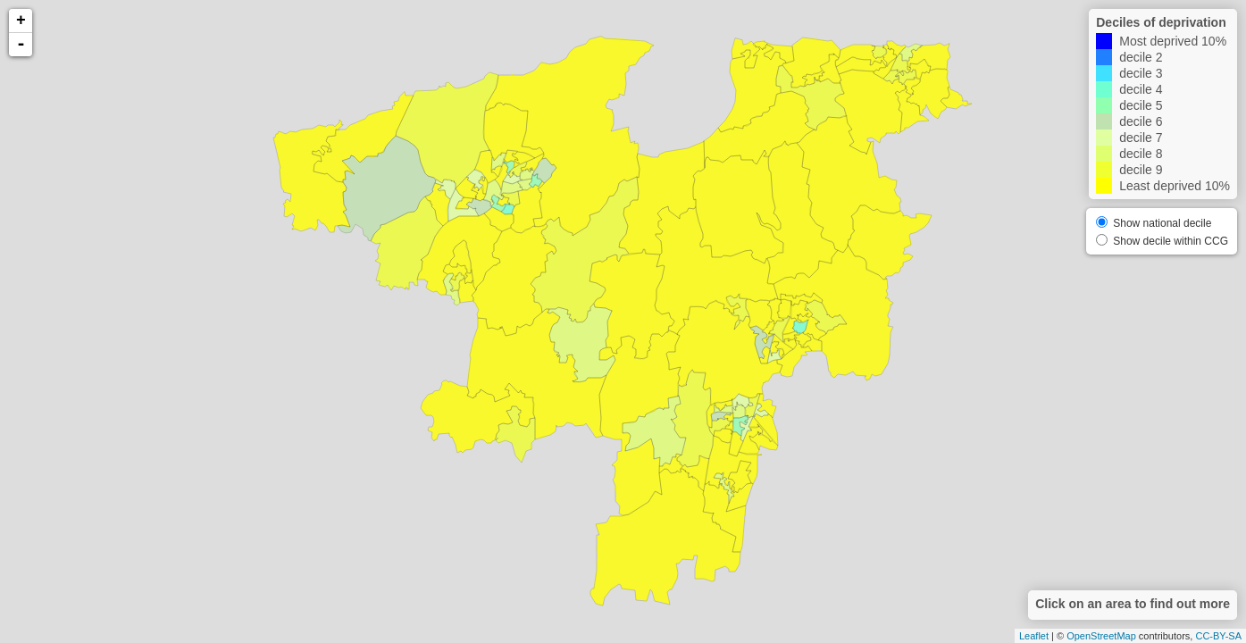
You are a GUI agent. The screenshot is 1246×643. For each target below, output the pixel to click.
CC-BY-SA (1218, 635)
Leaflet (1034, 635)
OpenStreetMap (1101, 635)
